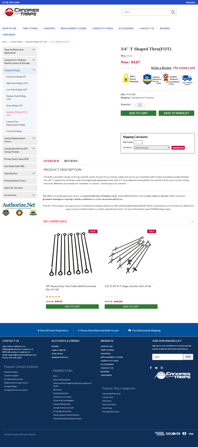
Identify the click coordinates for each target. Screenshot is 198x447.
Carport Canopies (11, 375)
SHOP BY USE (9, 28)
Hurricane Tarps (109, 404)
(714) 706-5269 (10, 2)
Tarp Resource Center (62, 397)
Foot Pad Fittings (14, 131)
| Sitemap (31, 434)
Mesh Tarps (107, 408)
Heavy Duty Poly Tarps (111, 393)
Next (192, 221)
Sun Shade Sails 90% (14, 166)
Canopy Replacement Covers (14, 140)
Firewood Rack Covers (15, 180)
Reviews (71, 161)
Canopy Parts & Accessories (16, 390)
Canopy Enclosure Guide (63, 408)
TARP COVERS (30, 28)
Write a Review (161, 68)
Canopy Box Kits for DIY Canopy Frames (16, 150)
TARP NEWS (8, 34)
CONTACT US (147, 28)
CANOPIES (49, 28)
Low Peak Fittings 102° (16, 89)
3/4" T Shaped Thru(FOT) (59, 42)
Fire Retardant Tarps (110, 411)
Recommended (55, 221)
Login (54, 350)
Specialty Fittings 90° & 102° (36, 42)
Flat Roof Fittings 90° (16, 76)
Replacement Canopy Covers (16, 383)
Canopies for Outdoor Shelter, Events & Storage (17, 61)
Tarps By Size (10, 173)
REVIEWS (165, 28)
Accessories (10, 195)
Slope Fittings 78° (14, 105)
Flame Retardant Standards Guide (67, 418)
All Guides (57, 389)
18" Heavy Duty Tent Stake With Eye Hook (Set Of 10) (71, 288)
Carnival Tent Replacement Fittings (15, 123)
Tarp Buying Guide (60, 393)
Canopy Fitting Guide (62, 404)
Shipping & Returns (60, 357)
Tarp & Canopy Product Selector (66, 415)
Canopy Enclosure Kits (13, 379)
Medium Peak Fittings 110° (16, 97)
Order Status (57, 353)
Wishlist (190, 2)
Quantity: (126, 104)
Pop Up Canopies (11, 372)
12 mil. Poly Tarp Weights (63, 400)
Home (4, 42)
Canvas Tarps (107, 397)
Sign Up (62, 350)
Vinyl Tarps (106, 401)
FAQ (55, 376)
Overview (51, 161)
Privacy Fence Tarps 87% (16, 159)
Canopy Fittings (16, 42)
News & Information (61, 379)
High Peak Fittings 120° (17, 83)
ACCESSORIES (126, 28)
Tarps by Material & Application (14, 51)
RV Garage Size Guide (62, 411)
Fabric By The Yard (13, 188)
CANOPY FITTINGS (102, 28)
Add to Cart (72, 306)
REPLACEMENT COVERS (74, 28)
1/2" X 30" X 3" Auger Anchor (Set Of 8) (128, 286)
